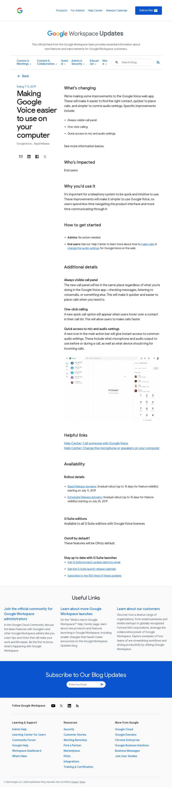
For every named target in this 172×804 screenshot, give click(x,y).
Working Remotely (75, 740)
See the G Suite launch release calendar (92, 569)
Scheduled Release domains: (85, 497)
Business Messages (127, 751)
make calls (147, 244)
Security (69, 729)
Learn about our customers (138, 609)
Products (61, 10)
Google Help (20, 745)
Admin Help (19, 729)
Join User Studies (126, 756)
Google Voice (24, 143)
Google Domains (125, 734)
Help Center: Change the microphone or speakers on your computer (112, 448)
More (105, 62)
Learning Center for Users (29, 734)
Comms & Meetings (24, 62)
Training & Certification (78, 767)
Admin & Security (78, 62)
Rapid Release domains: (82, 486)
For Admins (78, 10)
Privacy (75, 782)
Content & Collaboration (47, 62)
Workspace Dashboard (26, 751)
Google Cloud (124, 729)
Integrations (71, 761)
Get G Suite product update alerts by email (94, 562)
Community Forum (24, 740)
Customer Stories (75, 734)
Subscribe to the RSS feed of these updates (94, 575)
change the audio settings (83, 248)
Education (94, 62)
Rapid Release (41, 143)
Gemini (64, 62)
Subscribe (148, 11)
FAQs (67, 756)
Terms (82, 782)
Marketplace (72, 751)
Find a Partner (72, 745)
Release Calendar (116, 10)
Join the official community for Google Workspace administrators (28, 614)
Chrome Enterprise (127, 740)
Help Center (95, 10)
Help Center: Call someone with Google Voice (96, 443)
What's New (19, 756)
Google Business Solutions (132, 745)
